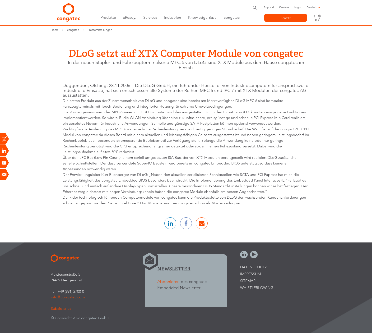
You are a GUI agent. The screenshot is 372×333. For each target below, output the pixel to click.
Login (297, 7)
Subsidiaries (61, 308)
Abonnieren (168, 281)
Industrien (172, 17)
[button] (170, 223)
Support (269, 7)
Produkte (108, 17)
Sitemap (248, 280)
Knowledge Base (202, 17)
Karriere (284, 7)
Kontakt (286, 18)
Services (150, 17)
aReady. (129, 17)
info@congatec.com (68, 297)
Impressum (250, 274)
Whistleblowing (256, 287)
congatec (232, 17)
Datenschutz (253, 267)
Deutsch (312, 7)
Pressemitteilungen (100, 30)
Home (55, 30)
